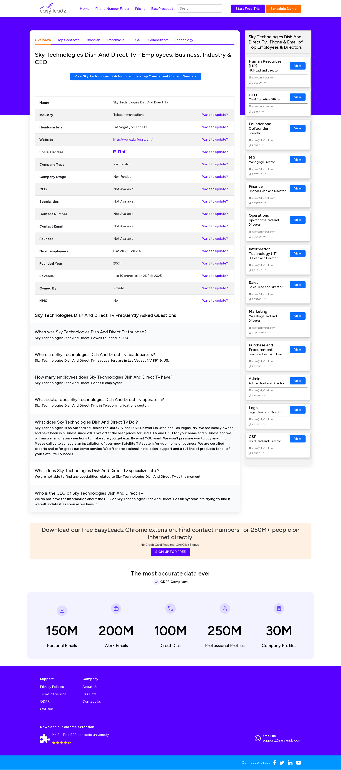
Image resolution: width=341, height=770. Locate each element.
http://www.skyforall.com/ (133, 140)
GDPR (45, 702)
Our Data (89, 694)
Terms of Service (53, 694)
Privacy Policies (52, 687)
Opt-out (46, 709)
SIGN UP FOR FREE (170, 552)
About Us (89, 687)
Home (85, 9)
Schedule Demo (284, 9)
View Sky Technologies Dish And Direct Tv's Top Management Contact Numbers (135, 77)
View (297, 65)
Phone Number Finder (112, 9)
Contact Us (91, 702)
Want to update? (215, 115)
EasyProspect (162, 9)
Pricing (140, 9)
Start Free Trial (248, 9)
